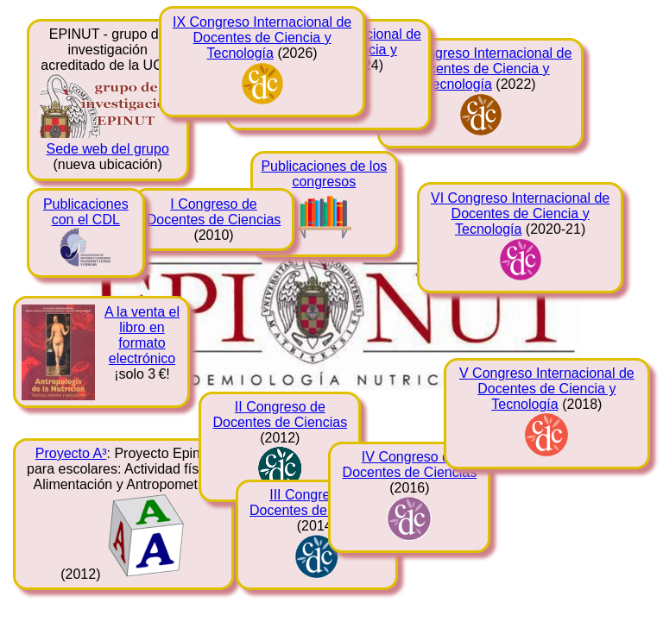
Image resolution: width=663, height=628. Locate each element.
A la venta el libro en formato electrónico (142, 335)
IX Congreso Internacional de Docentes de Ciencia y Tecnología (262, 37)
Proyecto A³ (71, 453)
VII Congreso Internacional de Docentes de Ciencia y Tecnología (480, 68)
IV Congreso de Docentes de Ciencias (410, 464)
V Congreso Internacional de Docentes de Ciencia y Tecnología (547, 388)
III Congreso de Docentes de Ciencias (316, 502)
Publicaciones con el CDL (86, 212)
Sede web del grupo (107, 148)
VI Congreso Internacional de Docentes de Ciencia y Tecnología (520, 213)
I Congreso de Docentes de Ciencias (214, 212)
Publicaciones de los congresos (324, 174)
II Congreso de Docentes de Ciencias (279, 414)
